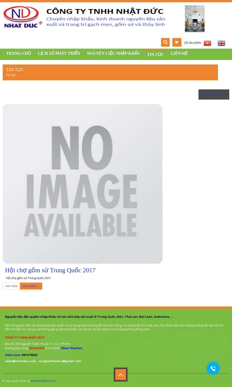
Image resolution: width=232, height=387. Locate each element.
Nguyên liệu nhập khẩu (113, 53)
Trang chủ (18, 53)
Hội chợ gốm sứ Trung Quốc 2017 (50, 270)
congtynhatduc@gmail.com (60, 361)
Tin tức (155, 55)
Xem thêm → (31, 286)
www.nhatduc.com (43, 381)
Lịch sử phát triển (59, 53)
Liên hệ (179, 53)
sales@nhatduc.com (20, 361)
